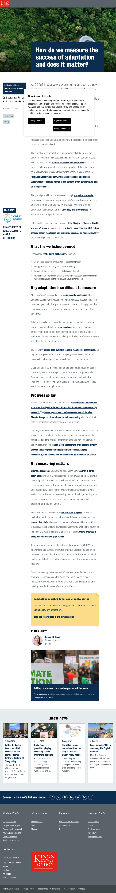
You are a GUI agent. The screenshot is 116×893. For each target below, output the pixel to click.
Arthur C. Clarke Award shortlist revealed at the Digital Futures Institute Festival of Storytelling (14, 753)
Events (90, 825)
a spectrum (66, 327)
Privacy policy (28, 889)
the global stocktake (83, 195)
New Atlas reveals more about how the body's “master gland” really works (71, 750)
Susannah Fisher (53, 637)
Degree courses (9, 822)
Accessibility (69, 889)
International (8, 116)
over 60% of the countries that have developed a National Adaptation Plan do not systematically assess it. (64, 407)
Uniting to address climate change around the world (13, 88)
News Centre (93, 822)
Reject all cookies (61, 121)
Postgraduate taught (11, 825)
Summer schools (10, 837)
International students (12, 833)
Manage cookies (37, 121)
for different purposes (71, 512)
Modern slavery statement (49, 889)
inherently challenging (76, 295)
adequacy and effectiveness (75, 209)
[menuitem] (15, 822)
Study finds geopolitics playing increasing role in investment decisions (43, 750)
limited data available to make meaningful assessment (69, 350)
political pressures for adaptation (68, 162)
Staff (33, 825)
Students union (94, 829)
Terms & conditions (11, 889)
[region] (59, 112)
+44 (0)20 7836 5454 (11, 858)
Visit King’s (92, 833)
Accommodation (66, 825)
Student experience (11, 840)
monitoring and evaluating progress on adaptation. (70, 233)
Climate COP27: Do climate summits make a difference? (12, 232)
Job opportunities (95, 837)
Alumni (34, 829)
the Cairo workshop (54, 254)
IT (60, 829)
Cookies (81, 889)
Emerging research (40, 471)
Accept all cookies (62, 129)
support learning (39, 522)
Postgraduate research (12, 829)
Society (6, 122)
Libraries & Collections (69, 822)
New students (36, 822)
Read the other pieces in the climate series (54, 616)
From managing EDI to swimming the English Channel (100, 748)
